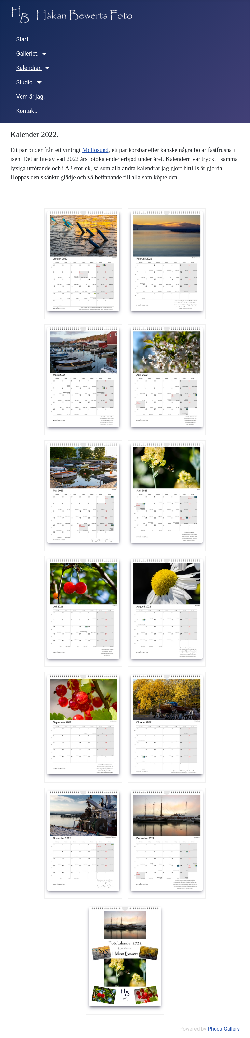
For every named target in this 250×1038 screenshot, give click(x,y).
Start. (23, 39)
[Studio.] (38, 82)
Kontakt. (26, 111)
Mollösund (95, 149)
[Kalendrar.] (46, 68)
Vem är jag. (30, 96)
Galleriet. (27, 53)
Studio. (25, 82)
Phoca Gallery (224, 1029)
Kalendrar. (29, 68)
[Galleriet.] (43, 54)
